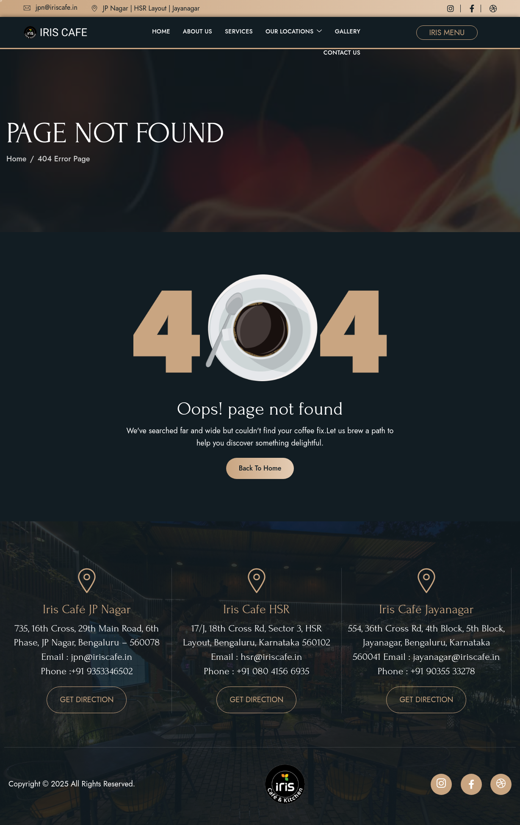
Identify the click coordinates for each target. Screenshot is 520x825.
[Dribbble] (493, 8)
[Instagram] (454, 8)
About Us (197, 31)
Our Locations (294, 31)
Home (161, 31)
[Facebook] (475, 8)
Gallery (347, 31)
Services (239, 31)
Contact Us (342, 52)
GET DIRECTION (86, 699)
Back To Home (260, 468)
